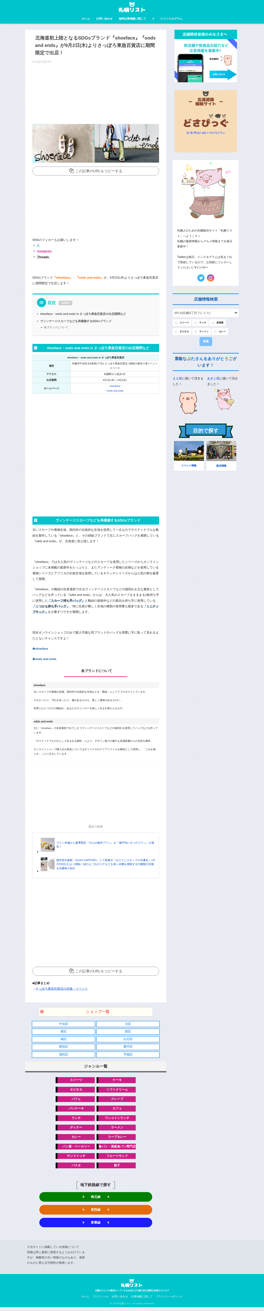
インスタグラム (171, 18)
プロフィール (100, 1300)
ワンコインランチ (117, 1120)
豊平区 (128, 1048)
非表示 (65, 302)
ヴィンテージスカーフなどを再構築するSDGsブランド (76, 321)
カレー (76, 1139)
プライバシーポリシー (169, 1300)
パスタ (76, 1168)
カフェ (117, 1110)
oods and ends (115, 390)
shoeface (115, 386)
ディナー (76, 1130)
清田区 (63, 1056)
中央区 (63, 1024)
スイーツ (76, 1081)
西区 (128, 1032)
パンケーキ (76, 1110)
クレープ (117, 1101)
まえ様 (177, 379)
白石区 (128, 1040)
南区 (64, 1040)
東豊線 (96, 1226)
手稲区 (128, 1056)
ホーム (86, 18)
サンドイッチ (76, 1159)
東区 (64, 1032)
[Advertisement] (95, 95)
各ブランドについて (56, 327)
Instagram (44, 251)
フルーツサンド (117, 1159)
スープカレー (117, 1139)
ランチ (76, 1120)
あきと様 (213, 379)
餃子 (117, 1168)
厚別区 (63, 1048)
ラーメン (117, 1130)
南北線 (96, 1200)
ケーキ (117, 1081)
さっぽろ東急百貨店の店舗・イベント (62, 989)
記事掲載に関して (142, 1300)
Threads (42, 257)
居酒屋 (223, 323)
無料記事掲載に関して (132, 18)
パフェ (76, 1101)
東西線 (96, 1213)
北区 (128, 1024)
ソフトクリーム (117, 1091)
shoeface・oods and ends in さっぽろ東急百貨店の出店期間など (83, 313)
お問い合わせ (104, 18)
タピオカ (76, 1091)
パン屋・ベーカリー (76, 1149)
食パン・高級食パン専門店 (117, 1149)
